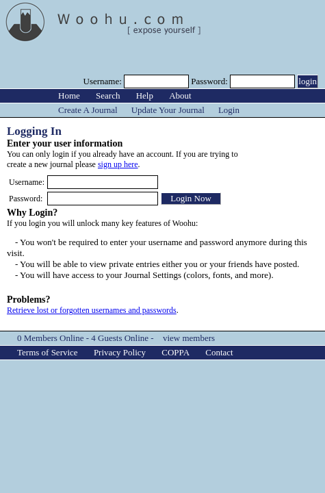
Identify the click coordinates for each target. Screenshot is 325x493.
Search (108, 95)
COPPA (175, 352)
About (180, 95)
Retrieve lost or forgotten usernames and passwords (92, 310)
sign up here (118, 164)
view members (189, 338)
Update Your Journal (168, 110)
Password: (210, 81)
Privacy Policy (120, 352)
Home (69, 95)
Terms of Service (47, 352)
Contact (219, 352)
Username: (104, 81)
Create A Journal (88, 110)
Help (144, 95)
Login (228, 110)
